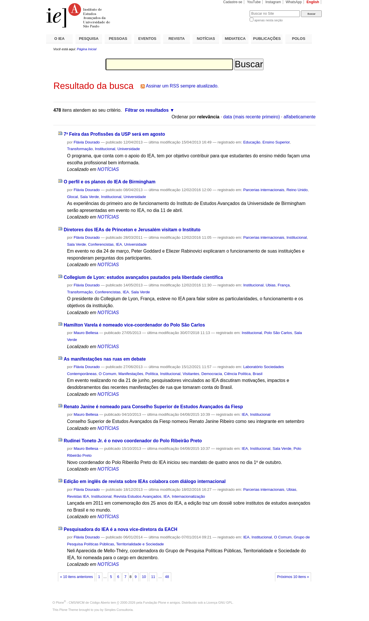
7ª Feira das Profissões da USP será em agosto (114, 134)
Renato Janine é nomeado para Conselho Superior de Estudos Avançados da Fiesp (153, 406)
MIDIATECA (235, 38)
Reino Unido (297, 190)
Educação (251, 142)
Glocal (72, 197)
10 (144, 577)
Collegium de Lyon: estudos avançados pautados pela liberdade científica (143, 277)
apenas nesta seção (268, 20)
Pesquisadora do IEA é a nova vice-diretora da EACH (120, 529)
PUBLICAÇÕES (267, 38)
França (284, 285)
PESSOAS (118, 38)
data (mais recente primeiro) (251, 116)
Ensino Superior (275, 142)
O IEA (59, 38)
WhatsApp (294, 2)
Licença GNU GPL (219, 602)
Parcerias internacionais (264, 190)
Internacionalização (188, 496)
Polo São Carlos (278, 333)
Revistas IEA (78, 496)
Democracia (212, 374)
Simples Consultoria (118, 609)
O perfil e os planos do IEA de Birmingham (109, 181)
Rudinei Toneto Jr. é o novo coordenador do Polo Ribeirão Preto (133, 440)
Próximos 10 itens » (293, 577)
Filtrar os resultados (147, 110)
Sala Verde (89, 197)
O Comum (107, 374)
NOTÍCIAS (206, 38)
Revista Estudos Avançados (137, 496)
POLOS (298, 38)
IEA (119, 244)
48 (167, 577)
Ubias (271, 285)
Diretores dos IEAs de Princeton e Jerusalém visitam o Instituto (132, 229)
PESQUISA (89, 38)
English (312, 2)
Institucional (105, 149)
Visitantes (190, 374)
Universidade (128, 149)
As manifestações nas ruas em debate (105, 359)
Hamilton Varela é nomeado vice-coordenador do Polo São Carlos (134, 324)
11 (153, 577)
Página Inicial (86, 49)
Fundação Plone (154, 602)
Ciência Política (237, 374)
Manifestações (130, 374)
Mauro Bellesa (86, 333)
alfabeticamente (300, 116)
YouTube (254, 2)
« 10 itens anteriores (76, 577)
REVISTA (177, 38)
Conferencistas (101, 244)
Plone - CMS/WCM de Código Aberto (83, 602)
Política (151, 374)
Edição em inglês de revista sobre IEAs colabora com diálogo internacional (145, 481)
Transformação (80, 149)
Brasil (257, 374)
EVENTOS (147, 38)
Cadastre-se (232, 2)
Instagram (273, 2)
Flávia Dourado (87, 142)
